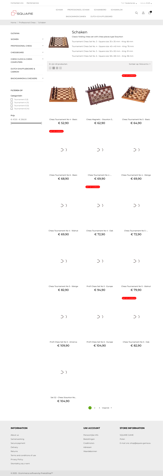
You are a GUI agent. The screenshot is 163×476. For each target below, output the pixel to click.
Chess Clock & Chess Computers (21, 60)
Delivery (14, 447)
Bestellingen (89, 439)
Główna (15, 33)
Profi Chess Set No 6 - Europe (100, 342)
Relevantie (144, 64)
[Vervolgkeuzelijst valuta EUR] (149, 3)
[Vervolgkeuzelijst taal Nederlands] (131, 3)
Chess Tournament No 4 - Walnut (63, 231)
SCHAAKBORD (100, 10)
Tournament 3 (21, 99)
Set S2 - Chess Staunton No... (63, 397)
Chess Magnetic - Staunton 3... (99, 119)
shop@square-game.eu (135, 443)
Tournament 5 (21, 106)
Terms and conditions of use (23, 455)
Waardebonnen (90, 451)
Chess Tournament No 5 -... (136, 231)
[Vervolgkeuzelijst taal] (143, 13)
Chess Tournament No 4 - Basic (63, 119)
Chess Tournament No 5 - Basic (136, 119)
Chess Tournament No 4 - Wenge (136, 175)
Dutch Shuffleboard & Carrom (23, 70)
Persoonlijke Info (90, 435)
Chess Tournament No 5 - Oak (136, 342)
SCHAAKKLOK (117, 10)
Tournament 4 (21, 102)
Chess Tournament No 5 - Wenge (63, 286)
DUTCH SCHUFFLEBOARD (101, 16)
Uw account (91, 428)
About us (15, 435)
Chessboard (17, 52)
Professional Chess (21, 46)
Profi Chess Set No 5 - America (63, 342)
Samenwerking (17, 439)
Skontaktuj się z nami (20, 463)
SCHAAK (59, 10)
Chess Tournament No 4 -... (100, 175)
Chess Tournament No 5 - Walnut (136, 286)
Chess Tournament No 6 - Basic (63, 175)
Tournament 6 (21, 109)
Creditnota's (88, 443)
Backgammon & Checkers (24, 78)
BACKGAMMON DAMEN (76, 16)
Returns (14, 451)
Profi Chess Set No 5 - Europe (100, 286)
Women (14, 39)
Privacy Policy (17, 459)
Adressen (87, 447)
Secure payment (18, 443)
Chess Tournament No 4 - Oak (99, 231)
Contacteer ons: (17, 3)
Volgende (106, 408)
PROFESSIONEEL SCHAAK (78, 10)
